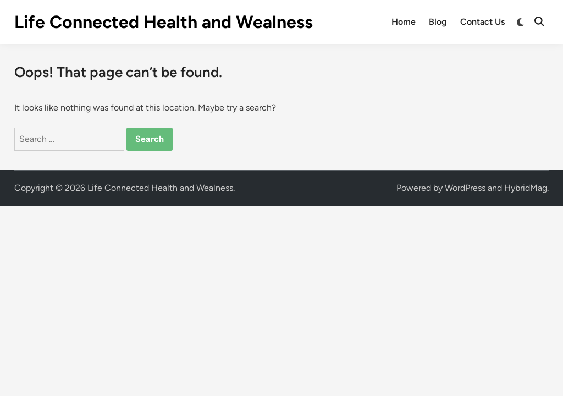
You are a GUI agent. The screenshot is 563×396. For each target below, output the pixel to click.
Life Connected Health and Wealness (163, 22)
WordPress (465, 188)
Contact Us (482, 21)
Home (403, 21)
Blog (438, 21)
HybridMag (525, 188)
